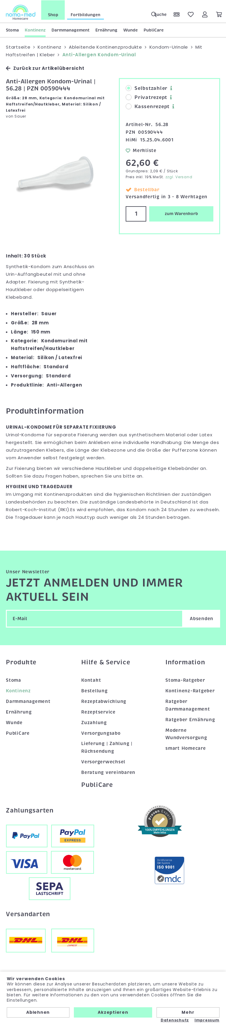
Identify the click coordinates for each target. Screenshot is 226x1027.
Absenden (201, 618)
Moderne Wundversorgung (186, 733)
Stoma (12, 29)
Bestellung (94, 690)
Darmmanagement (70, 29)
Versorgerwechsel (103, 761)
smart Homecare (185, 748)
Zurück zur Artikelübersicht (45, 68)
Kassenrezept (148, 106)
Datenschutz (175, 1020)
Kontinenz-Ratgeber (190, 690)
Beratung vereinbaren (108, 772)
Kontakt (91, 680)
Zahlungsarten (30, 810)
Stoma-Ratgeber (185, 680)
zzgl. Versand (178, 176)
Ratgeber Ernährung (190, 719)
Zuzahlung (94, 722)
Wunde (130, 29)
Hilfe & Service (105, 662)
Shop (53, 14)
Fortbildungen (85, 14)
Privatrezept (146, 97)
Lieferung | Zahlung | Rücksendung (106, 747)
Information (185, 662)
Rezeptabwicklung (103, 701)
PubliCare (154, 29)
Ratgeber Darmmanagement (187, 704)
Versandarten (28, 914)
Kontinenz (35, 29)
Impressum (207, 1020)
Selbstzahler (146, 88)
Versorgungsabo (101, 732)
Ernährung (106, 29)
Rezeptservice (98, 711)
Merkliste (141, 150)
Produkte (21, 662)
